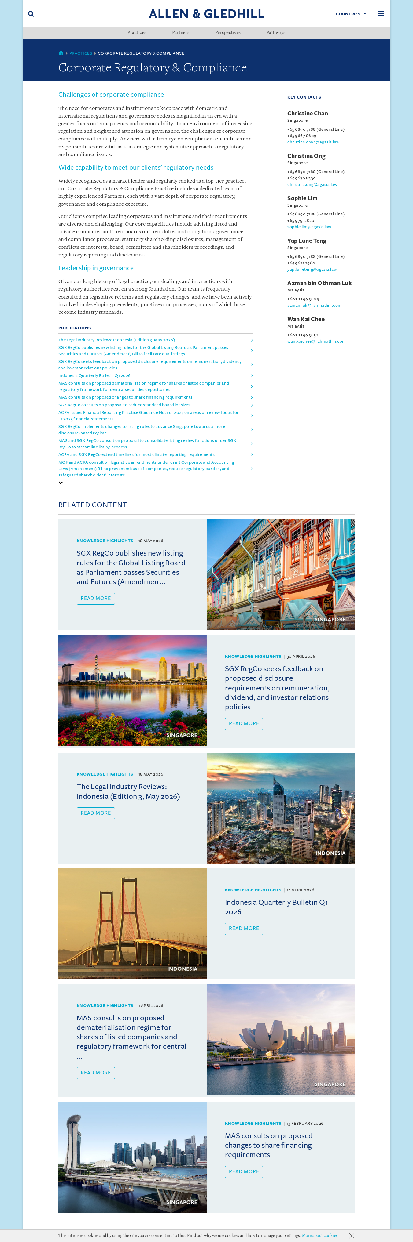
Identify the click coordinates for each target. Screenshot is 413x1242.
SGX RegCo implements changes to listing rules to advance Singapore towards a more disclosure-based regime (141, 429)
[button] (60, 483)
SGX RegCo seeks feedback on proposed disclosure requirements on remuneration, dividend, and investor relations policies (149, 364)
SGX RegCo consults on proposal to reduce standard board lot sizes (124, 405)
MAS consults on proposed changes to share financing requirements (125, 397)
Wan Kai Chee (306, 319)
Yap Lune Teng (307, 241)
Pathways (276, 33)
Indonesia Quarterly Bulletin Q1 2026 (94, 375)
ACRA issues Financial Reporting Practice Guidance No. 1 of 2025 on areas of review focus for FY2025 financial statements (148, 415)
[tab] (155, 483)
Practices (136, 33)
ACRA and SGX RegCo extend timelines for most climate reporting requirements (136, 454)
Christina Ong (306, 156)
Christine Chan (307, 113)
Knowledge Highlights (105, 540)
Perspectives (228, 33)
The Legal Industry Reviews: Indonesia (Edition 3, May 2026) (116, 340)
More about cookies (320, 1236)
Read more (96, 598)
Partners (181, 33)
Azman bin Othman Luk (319, 283)
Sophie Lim (302, 198)
